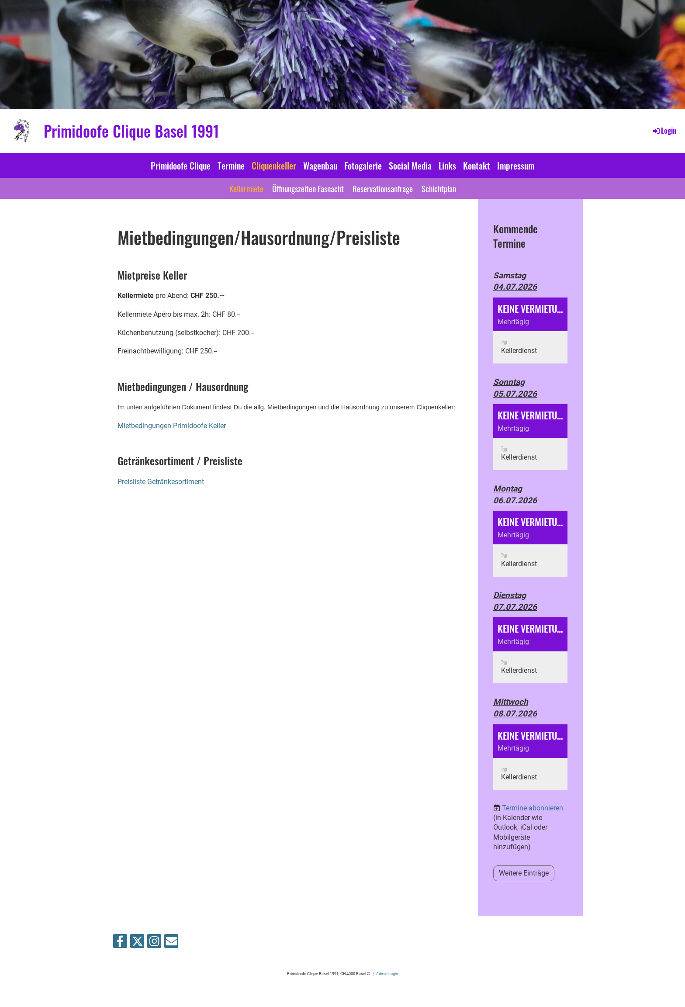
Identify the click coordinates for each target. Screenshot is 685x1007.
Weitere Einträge (524, 873)
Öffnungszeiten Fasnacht (308, 188)
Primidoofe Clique (181, 165)
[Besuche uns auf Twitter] (137, 943)
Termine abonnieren (532, 808)
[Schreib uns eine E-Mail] (171, 943)
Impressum (515, 165)
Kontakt (476, 165)
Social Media (410, 165)
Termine (231, 165)
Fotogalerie (363, 165)
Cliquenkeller (274, 165)
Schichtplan (439, 188)
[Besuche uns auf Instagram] (154, 943)
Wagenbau (320, 165)
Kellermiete (246, 188)
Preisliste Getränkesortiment (161, 482)
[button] (530, 330)
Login (663, 130)
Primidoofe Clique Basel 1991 (131, 131)
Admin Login (387, 973)
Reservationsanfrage (383, 188)
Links (447, 165)
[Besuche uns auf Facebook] (120, 943)
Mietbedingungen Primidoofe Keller (172, 426)
